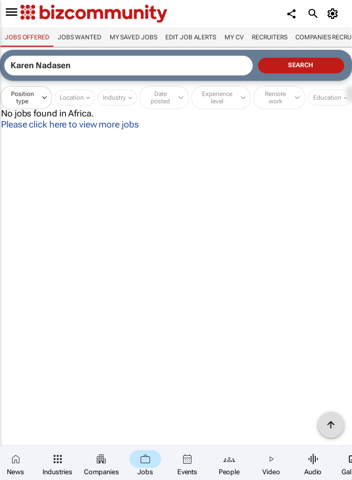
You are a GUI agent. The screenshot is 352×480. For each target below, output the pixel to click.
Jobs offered (27, 37)
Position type (22, 97)
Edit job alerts (190, 37)
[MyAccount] (334, 14)
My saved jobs (133, 37)
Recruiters (269, 37)
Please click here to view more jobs (70, 124)
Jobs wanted (79, 37)
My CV (234, 37)
